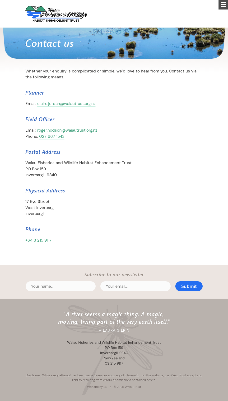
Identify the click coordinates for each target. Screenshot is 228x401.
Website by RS (97, 387)
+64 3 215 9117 (38, 240)
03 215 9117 (114, 363)
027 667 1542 (52, 136)
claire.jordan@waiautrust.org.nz (66, 103)
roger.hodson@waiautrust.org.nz (67, 130)
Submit (189, 286)
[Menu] (223, 5)
